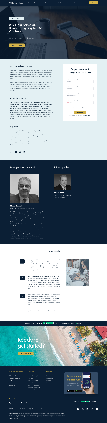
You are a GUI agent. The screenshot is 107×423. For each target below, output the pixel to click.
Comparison (12, 385)
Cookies (43, 408)
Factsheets (11, 383)
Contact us (48, 383)
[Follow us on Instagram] (92, 409)
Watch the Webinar (17, 45)
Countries (11, 380)
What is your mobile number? (73, 100)
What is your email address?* (73, 93)
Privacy (33, 408)
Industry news (49, 378)
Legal (48, 408)
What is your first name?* (73, 79)
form (28, 313)
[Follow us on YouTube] (97, 409)
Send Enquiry (79, 112)
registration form (34, 262)
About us (48, 376)
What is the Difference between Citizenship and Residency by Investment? (34, 387)
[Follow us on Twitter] (83, 409)
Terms (38, 408)
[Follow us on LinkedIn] (87, 409)
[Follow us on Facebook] (78, 409)
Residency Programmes (14, 378)
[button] (30, 2)
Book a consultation (25, 353)
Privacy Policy (87, 115)
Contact (93, 3)
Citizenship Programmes (15, 376)
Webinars (48, 380)
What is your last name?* (73, 86)
